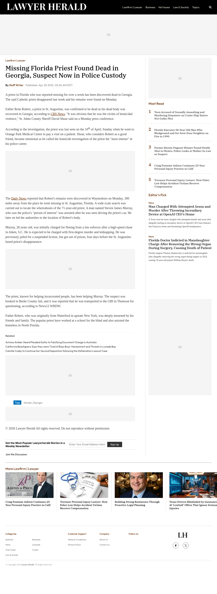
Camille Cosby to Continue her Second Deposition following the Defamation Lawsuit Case (56, 350)
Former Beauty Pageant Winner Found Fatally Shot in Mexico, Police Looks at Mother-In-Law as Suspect (182, 151)
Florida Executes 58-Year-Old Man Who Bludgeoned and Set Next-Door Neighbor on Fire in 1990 (181, 133)
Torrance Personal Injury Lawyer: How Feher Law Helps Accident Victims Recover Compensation (181, 183)
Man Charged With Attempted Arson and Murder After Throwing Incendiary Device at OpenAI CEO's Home (179, 210)
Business (150, 7)
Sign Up (114, 444)
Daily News (18, 198)
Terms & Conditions (77, 539)
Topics (195, 7)
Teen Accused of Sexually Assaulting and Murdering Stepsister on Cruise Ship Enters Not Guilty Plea (181, 115)
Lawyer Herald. (27, 564)
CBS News (58, 114)
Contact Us (104, 544)
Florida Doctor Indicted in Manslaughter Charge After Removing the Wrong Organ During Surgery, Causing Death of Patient (180, 244)
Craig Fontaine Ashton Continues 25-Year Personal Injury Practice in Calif (179, 167)
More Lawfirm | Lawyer (22, 469)
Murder (28, 402)
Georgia (37, 402)
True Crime (10, 550)
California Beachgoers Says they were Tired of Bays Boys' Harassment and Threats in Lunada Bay (60, 346)
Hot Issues (164, 7)
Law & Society (181, 7)
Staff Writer (16, 85)
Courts (35, 550)
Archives (9, 539)
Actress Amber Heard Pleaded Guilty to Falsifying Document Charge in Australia (50, 342)
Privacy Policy (74, 544)
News (151, 202)
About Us (104, 539)
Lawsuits (36, 544)
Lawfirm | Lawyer (132, 7)
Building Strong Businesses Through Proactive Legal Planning (137, 503)
